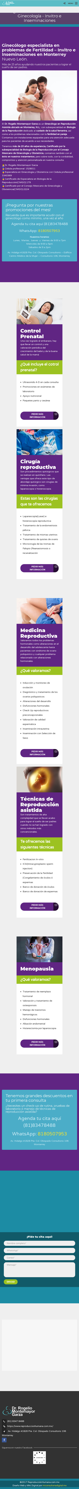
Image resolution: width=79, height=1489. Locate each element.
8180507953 (49, 231)
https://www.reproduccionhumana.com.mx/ (30, 1426)
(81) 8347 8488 (15, 1421)
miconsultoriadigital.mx (54, 1485)
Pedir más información (44, 416)
